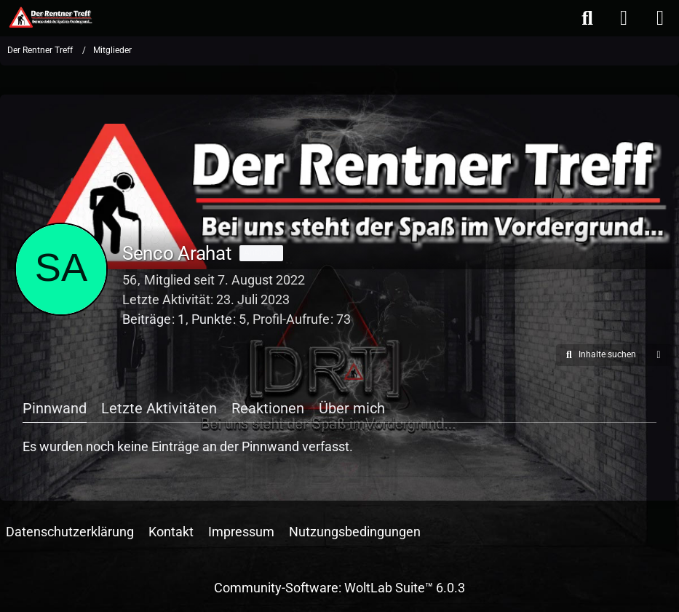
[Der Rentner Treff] (49, 17)
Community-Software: (339, 587)
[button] (599, 355)
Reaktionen (267, 408)
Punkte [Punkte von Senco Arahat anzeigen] (211, 319)
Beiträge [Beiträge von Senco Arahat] (146, 319)
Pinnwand (55, 408)
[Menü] (660, 18)
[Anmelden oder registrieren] (623, 18)
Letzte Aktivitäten (159, 408)
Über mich (352, 408)
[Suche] (587, 18)
